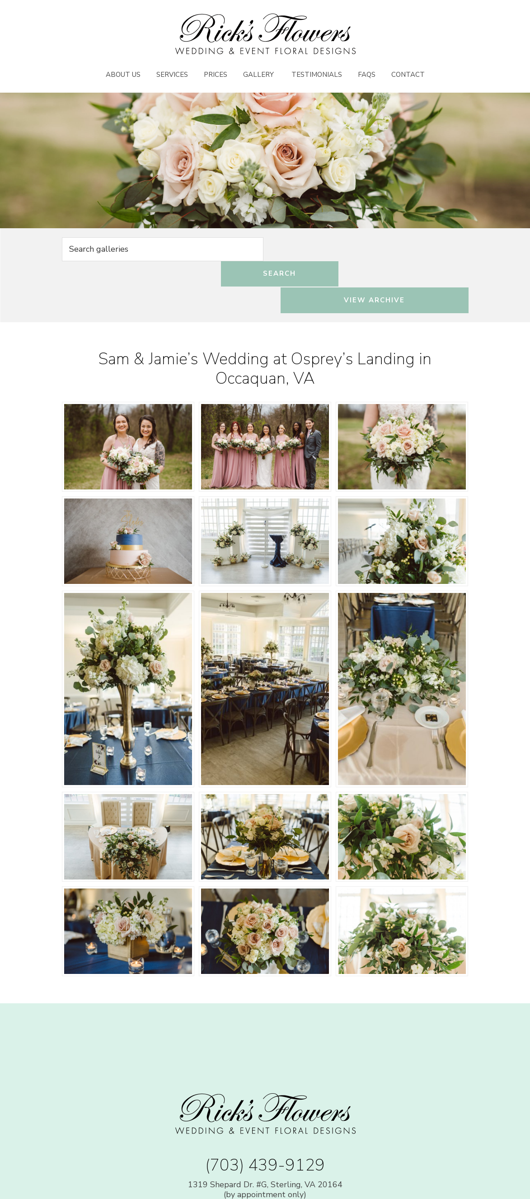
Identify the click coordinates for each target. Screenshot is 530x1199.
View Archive (407, 249)
